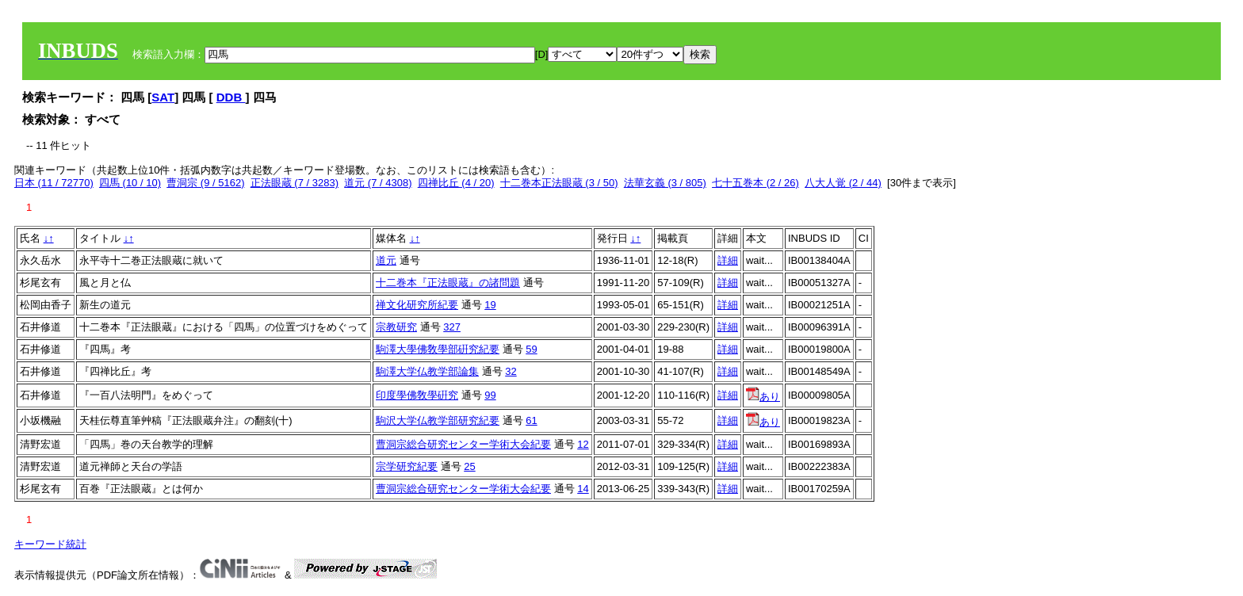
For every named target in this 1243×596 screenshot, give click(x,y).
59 (531, 349)
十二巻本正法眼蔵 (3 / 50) (559, 183)
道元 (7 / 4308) (377, 183)
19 (489, 305)
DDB (231, 97)
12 (582, 444)
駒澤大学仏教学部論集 (427, 371)
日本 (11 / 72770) (54, 183)
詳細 (727, 260)
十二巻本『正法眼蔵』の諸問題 (448, 282)
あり (763, 397)
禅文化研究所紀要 (417, 305)
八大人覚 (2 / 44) (843, 183)
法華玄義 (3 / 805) (665, 183)
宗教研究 (396, 327)
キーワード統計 (50, 544)
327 (452, 327)
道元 (386, 260)
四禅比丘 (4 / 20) (456, 183)
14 (582, 489)
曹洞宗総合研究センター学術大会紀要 (463, 444)
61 (531, 420)
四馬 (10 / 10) (130, 183)
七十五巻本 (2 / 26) (755, 183)
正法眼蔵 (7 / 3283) (294, 183)
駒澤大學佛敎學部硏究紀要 (437, 349)
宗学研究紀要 (407, 466)
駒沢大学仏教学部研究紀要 (437, 420)
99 (489, 395)
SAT (162, 97)
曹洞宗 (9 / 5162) (205, 183)
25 (469, 466)
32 (510, 371)
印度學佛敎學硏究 (417, 395)
